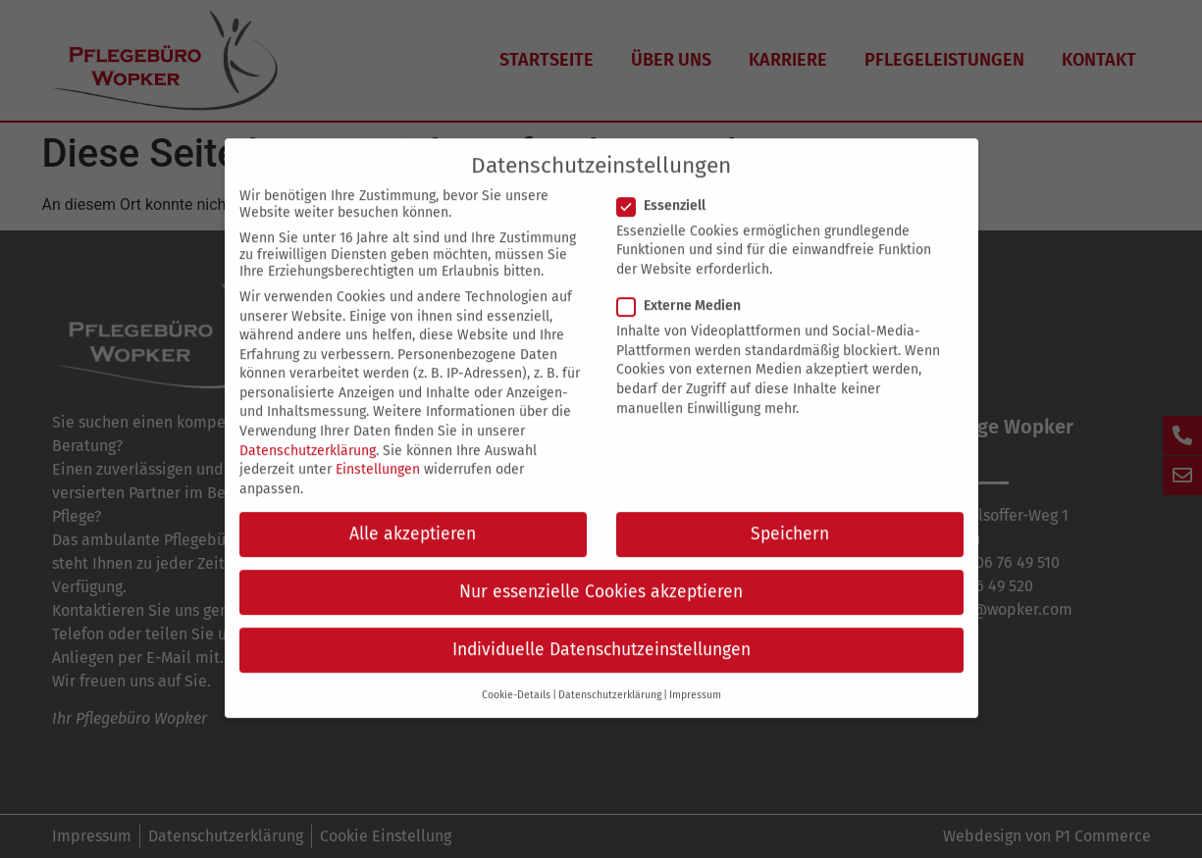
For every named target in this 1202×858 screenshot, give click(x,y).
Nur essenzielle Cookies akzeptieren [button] (601, 573)
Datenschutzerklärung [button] (609, 676)
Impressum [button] (695, 676)
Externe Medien (685, 286)
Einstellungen (378, 450)
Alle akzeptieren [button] (412, 515)
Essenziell (667, 186)
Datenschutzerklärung (307, 432)
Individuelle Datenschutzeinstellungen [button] (601, 631)
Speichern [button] (790, 515)
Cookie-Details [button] (516, 676)
